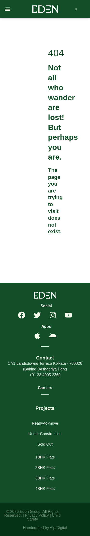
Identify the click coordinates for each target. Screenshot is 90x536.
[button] (8, 9)
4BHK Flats (45, 489)
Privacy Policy (37, 515)
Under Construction (45, 434)
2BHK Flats (45, 468)
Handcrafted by (36, 528)
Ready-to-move (45, 423)
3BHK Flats (45, 478)
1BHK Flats (45, 457)
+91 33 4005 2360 (45, 375)
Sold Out (44, 444)
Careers (45, 388)
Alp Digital (58, 528)
